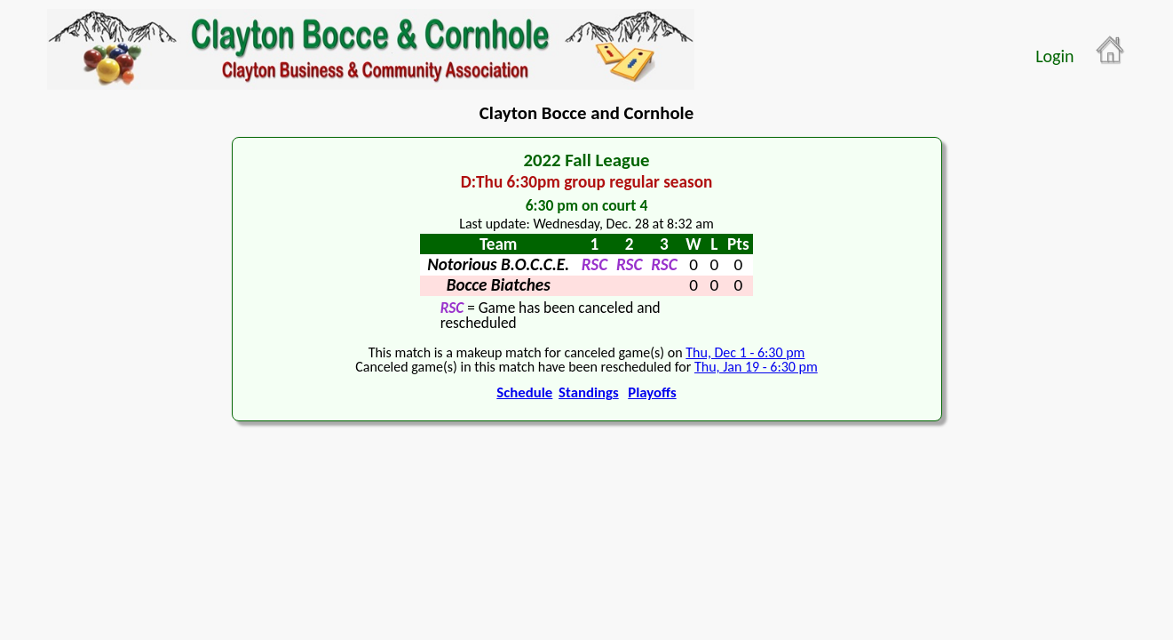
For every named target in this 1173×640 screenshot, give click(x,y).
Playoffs (652, 392)
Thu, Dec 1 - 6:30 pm (745, 352)
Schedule (524, 392)
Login (1054, 56)
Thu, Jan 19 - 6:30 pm (756, 366)
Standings (589, 392)
